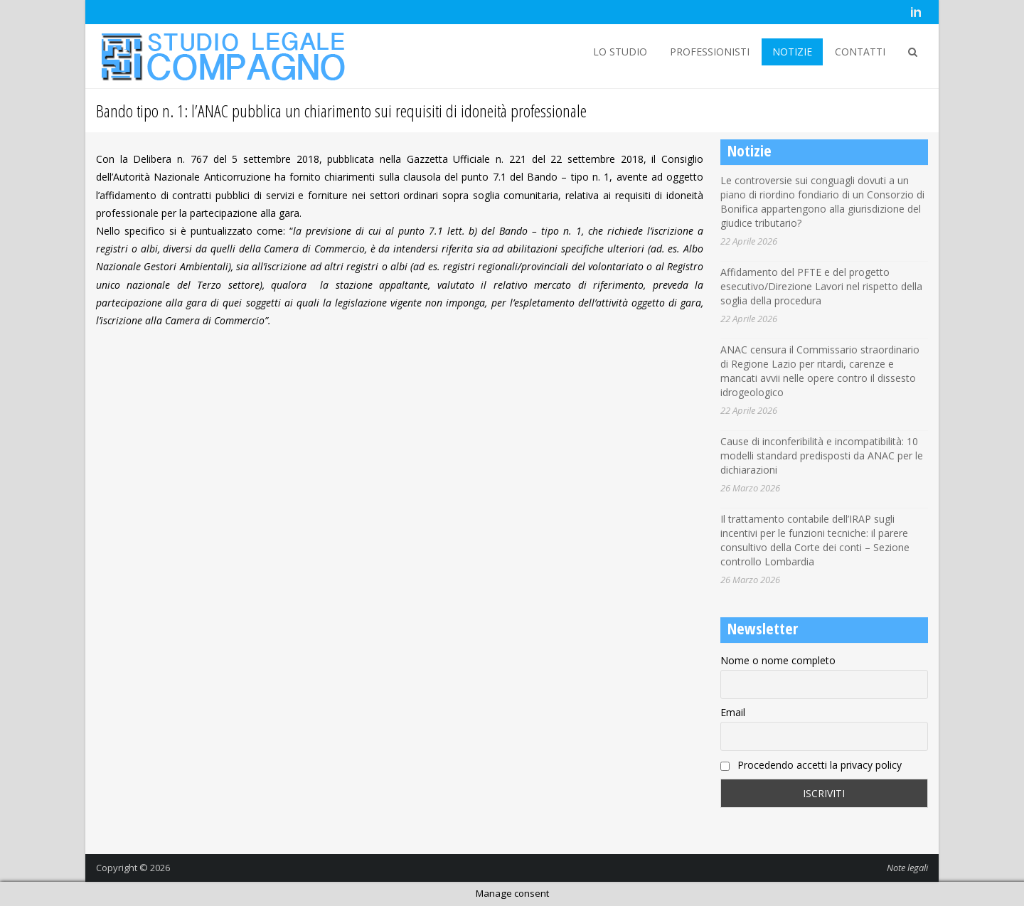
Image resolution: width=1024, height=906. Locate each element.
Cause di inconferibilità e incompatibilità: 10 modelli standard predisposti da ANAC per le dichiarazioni (821, 455)
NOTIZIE (792, 51)
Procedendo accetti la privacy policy (811, 765)
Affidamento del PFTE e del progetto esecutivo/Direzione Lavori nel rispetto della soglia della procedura (821, 286)
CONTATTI (860, 51)
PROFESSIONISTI (710, 51)
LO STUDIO (620, 51)
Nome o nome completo (778, 660)
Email (732, 712)
